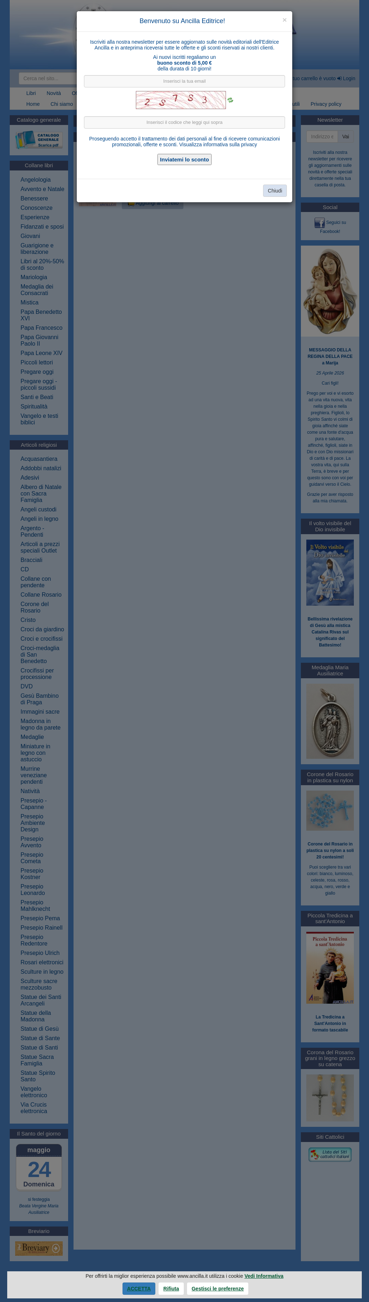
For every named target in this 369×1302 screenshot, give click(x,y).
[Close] (285, 19)
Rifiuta (171, 1289)
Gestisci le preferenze (218, 1289)
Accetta (139, 1289)
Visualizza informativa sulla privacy (218, 144)
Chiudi (275, 191)
